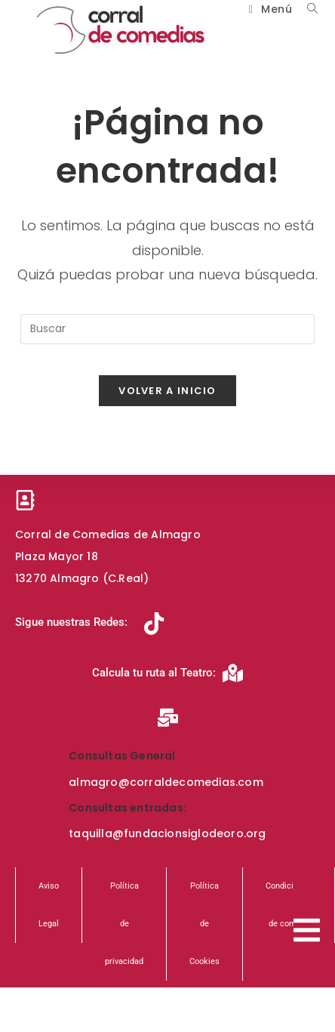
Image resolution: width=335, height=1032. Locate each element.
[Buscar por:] (307, 9)
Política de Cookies (204, 923)
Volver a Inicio (167, 391)
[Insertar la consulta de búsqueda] (167, 329)
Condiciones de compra (289, 905)
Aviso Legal (48, 905)
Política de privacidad (124, 923)
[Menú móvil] (267, 9)
